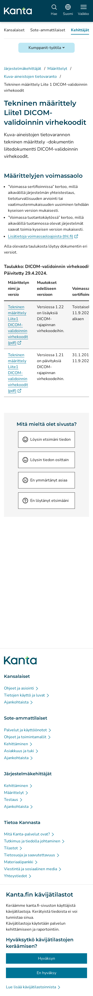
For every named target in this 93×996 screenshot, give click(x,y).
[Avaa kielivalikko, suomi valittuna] (68, 11)
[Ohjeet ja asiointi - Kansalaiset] (21, 688)
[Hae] (54, 11)
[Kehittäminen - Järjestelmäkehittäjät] (18, 785)
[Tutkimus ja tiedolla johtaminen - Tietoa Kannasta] (34, 841)
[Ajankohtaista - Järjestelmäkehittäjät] (18, 806)
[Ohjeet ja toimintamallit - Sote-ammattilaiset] (27, 737)
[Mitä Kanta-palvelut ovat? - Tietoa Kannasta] (29, 834)
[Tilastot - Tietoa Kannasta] (13, 848)
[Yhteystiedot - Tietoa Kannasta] (18, 876)
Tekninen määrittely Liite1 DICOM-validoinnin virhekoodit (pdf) (18, 325)
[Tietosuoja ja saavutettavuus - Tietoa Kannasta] (32, 855)
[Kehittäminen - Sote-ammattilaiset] (18, 744)
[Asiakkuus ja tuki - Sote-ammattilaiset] (21, 751)
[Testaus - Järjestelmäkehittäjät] (13, 799)
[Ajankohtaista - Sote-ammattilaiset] (18, 758)
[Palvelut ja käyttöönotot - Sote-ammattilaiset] (28, 730)
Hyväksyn (46, 958)
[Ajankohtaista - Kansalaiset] (18, 702)
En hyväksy (46, 973)
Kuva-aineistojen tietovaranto (30, 76)
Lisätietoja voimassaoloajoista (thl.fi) (43, 236)
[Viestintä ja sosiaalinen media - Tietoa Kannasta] (33, 869)
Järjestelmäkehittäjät (22, 68)
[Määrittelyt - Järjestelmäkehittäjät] (16, 792)
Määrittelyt (57, 68)
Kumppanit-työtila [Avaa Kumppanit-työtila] (45, 47)
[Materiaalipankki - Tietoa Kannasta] (21, 862)
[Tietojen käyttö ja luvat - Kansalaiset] (27, 695)
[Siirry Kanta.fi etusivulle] (20, 660)
